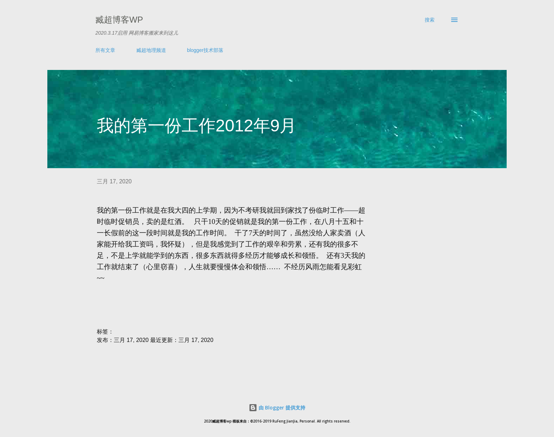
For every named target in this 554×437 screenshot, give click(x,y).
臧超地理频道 (151, 50)
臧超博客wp (119, 19)
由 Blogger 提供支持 (277, 407)
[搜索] (430, 20)
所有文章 (105, 50)
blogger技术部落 (205, 50)
